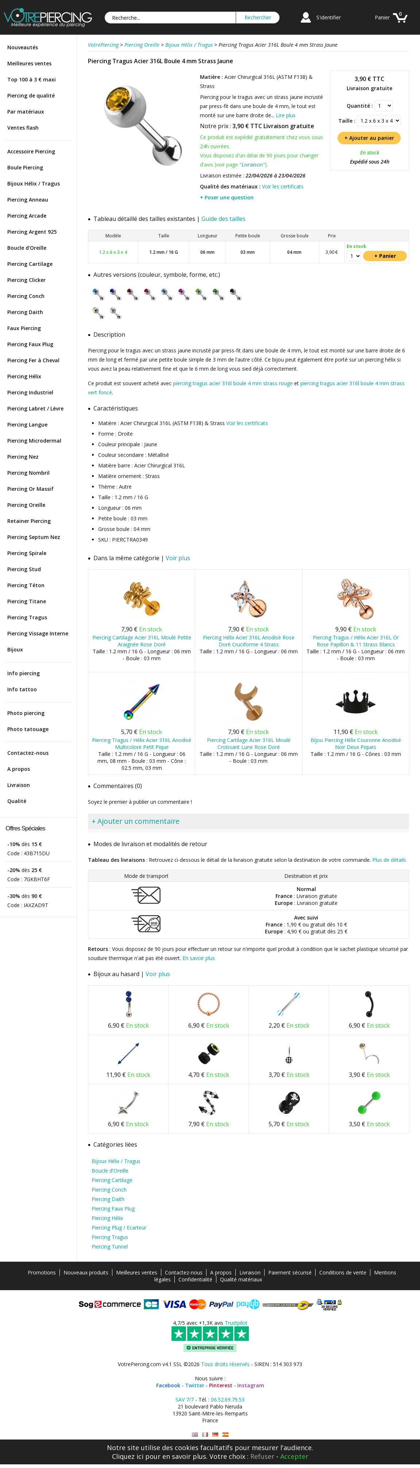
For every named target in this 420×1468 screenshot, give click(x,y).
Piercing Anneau (27, 199)
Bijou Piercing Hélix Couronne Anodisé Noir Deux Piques (356, 743)
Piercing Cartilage (30, 263)
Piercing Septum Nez (33, 537)
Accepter (294, 1456)
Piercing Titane (26, 601)
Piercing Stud (24, 569)
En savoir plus (198, 958)
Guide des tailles (223, 219)
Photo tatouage (28, 729)
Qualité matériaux (241, 1279)
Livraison (18, 784)
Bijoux (15, 649)
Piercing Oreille (26, 504)
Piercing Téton (26, 585)
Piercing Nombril (28, 472)
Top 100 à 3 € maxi (31, 79)
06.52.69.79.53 (227, 1399)
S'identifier (328, 17)
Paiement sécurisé (290, 1272)
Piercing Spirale (26, 553)
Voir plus (178, 558)
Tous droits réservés (225, 1364)
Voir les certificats (283, 186)
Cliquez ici (127, 1456)
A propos (18, 768)
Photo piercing (26, 713)
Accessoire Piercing (31, 151)
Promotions (42, 1272)
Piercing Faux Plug (30, 344)
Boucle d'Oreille (26, 247)
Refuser (262, 1456)
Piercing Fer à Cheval (33, 360)
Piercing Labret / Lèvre (35, 408)
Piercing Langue (27, 424)
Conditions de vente (342, 1272)
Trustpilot (236, 1322)
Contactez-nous (28, 752)
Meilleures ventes (29, 63)
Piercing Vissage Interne (37, 633)
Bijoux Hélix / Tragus (33, 183)
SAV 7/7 (185, 1399)
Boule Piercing (25, 167)
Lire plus (286, 115)
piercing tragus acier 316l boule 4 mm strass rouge (233, 383)
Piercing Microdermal (34, 440)
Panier (382, 17)
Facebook (168, 1385)
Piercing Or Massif (30, 488)
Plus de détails (389, 859)
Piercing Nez (23, 456)
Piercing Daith (25, 312)
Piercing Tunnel (110, 1246)
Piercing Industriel (30, 392)
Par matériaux (25, 111)
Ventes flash (23, 127)
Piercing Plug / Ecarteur (119, 1227)
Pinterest (220, 1385)
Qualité (16, 801)
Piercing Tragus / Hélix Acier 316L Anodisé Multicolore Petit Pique (141, 743)
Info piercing (23, 673)
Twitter (194, 1385)
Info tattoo (22, 689)
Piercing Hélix (24, 376)
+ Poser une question (227, 197)
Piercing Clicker (26, 279)
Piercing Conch (26, 296)
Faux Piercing (24, 328)
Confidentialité (195, 1279)
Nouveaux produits (85, 1272)
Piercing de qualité (31, 95)
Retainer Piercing (29, 520)
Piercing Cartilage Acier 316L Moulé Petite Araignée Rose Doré (141, 641)
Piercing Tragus (27, 617)
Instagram (250, 1385)
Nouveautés (22, 47)
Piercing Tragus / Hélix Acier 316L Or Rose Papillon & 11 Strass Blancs (356, 641)
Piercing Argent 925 (32, 231)
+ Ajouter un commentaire (136, 821)
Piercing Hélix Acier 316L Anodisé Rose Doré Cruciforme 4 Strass (248, 641)
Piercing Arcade (26, 215)
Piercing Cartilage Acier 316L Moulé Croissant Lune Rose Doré (248, 743)
